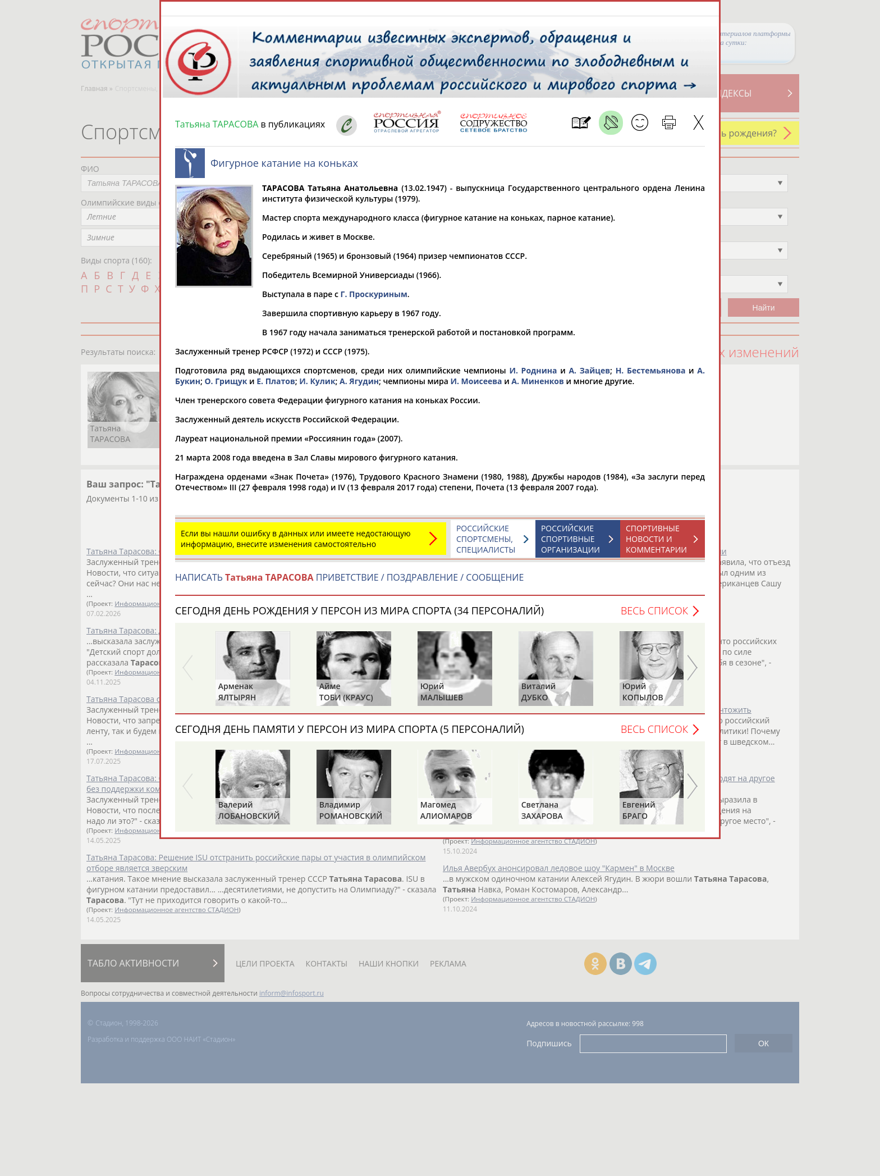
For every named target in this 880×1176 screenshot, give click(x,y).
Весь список (654, 616)
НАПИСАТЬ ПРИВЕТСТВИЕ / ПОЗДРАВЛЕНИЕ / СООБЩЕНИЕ (349, 583)
